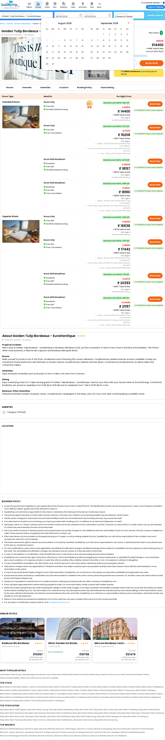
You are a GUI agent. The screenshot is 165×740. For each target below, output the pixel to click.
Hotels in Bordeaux (22, 23)
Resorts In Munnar (46, 735)
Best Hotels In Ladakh (107, 687)
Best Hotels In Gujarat (34, 697)
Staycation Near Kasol (83, 720)
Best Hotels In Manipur (146, 690)
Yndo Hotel (51, 674)
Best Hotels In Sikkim (9, 690)
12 (65, 46)
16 (47, 52)
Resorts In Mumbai (28, 735)
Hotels (10, 23)
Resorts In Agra (31, 728)
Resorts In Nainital (98, 735)
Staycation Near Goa (83, 709)
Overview (26, 87)
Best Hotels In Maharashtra (129, 687)
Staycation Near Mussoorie (12, 716)
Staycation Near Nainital (35, 716)
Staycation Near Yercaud (11, 720)
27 (71, 58)
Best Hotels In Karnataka (99, 697)
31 (53, 63)
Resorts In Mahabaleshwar (12, 728)
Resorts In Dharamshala (142, 728)
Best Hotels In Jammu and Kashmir (32, 687)
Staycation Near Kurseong (106, 720)
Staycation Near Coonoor (34, 720)
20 (71, 52)
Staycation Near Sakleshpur (61, 709)
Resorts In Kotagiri (76, 732)
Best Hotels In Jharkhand (76, 697)
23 (47, 58)
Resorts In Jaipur (7, 732)
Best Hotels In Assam (136, 693)
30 (47, 63)
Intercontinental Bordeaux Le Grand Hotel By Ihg (78, 674)
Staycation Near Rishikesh (58, 716)
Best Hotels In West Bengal (100, 690)
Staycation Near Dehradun (128, 713)
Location (63, 87)
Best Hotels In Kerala (88, 687)
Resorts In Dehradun (122, 728)
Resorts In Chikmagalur (66, 728)
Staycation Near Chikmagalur (13, 709)
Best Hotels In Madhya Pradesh (124, 697)
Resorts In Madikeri (111, 732)
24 (53, 58)
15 (83, 46)
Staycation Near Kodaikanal (59, 713)
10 (53, 46)
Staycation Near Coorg (37, 709)
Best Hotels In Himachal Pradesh (63, 687)
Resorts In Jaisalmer (25, 732)
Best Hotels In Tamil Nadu (30, 700)
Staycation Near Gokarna (152, 713)
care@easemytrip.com (59, 602)
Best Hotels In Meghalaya (11, 693)
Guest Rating (107, 87)
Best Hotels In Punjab (9, 700)
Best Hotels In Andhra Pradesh (81, 693)
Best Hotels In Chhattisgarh (12, 697)
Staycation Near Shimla (82, 713)
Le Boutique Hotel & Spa (10, 674)
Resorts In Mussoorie (64, 735)
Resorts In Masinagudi (10, 735)
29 (82, 58)
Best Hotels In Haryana (54, 697)
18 (59, 52)
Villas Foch (25, 678)
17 (53, 52)
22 (82, 52)
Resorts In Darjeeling (103, 728)
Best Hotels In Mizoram (33, 693)
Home (2, 23)
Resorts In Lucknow (93, 732)
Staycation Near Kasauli (35, 713)
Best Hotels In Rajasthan (152, 687)
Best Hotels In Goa (8, 687)
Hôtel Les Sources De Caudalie (44, 678)
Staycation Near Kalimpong (83, 716)
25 (59, 58)
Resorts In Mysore (82, 735)
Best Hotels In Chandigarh (55, 693)
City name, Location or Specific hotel (17, 14)
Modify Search (155, 15)
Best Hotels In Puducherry (124, 690)
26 (65, 58)
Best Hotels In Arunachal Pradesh (111, 693)
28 (76, 58)
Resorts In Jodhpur (43, 732)
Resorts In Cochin (85, 728)
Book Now (151, 63)
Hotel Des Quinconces (109, 674)
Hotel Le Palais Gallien (9, 678)
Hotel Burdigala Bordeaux (33, 674)
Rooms (9, 87)
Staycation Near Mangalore (109, 716)
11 (59, 46)
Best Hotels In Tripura (28, 690)
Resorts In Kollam (60, 732)
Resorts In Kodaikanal (117, 735)
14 (77, 46)
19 (65, 52)
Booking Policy (84, 87)
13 (71, 46)
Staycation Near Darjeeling (126, 709)
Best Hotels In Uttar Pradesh (75, 690)
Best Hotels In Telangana (54, 700)
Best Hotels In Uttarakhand (50, 690)
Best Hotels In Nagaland (149, 697)
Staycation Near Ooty (103, 709)
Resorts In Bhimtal (47, 728)
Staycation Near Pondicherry (135, 716)
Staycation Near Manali (149, 709)
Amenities (45, 87)
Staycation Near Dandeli (105, 713)
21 (77, 52)
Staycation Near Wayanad (12, 713)
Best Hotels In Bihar (154, 693)
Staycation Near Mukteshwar (60, 720)
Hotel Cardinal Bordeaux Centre (134, 674)
